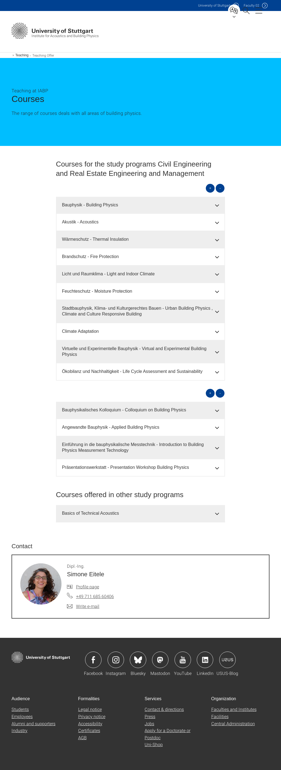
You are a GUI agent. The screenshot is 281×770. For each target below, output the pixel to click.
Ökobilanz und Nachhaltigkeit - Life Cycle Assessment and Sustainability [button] (132, 371)
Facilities (220, 716)
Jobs (149, 723)
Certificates (89, 730)
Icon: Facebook (93, 660)
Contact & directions (164, 709)
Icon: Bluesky (138, 660)
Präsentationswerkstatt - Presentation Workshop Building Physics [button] (125, 467)
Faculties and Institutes (234, 709)
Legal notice (90, 709)
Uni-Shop (154, 744)
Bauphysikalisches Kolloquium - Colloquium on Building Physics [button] (124, 410)
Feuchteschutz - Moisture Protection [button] (97, 291)
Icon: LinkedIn (205, 660)
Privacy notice (91, 716)
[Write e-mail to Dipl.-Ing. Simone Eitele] (83, 606)
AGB (82, 737)
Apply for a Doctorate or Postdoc (167, 733)
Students (20, 709)
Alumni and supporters (33, 723)
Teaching (22, 55)
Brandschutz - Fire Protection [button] (90, 256)
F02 (251, 5)
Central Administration (233, 723)
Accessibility (90, 723)
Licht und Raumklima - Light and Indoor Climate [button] (108, 274)
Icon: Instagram (116, 660)
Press (150, 716)
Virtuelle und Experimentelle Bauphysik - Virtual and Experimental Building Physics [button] (134, 351)
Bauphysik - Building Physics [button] (90, 205)
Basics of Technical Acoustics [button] (90, 513)
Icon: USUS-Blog (227, 660)
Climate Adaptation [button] (80, 331)
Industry (19, 730)
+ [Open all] (210, 188)
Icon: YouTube (183, 660)
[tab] (141, 205)
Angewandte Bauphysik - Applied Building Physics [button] (110, 427)
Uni (214, 5)
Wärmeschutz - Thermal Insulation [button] (95, 239)
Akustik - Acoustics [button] (80, 222)
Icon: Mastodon (160, 660)
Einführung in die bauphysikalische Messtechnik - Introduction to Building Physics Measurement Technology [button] (133, 447)
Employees (22, 716)
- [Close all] (220, 188)
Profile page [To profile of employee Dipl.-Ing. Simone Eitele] (87, 586)
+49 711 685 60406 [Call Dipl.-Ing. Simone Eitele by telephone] (95, 596)
